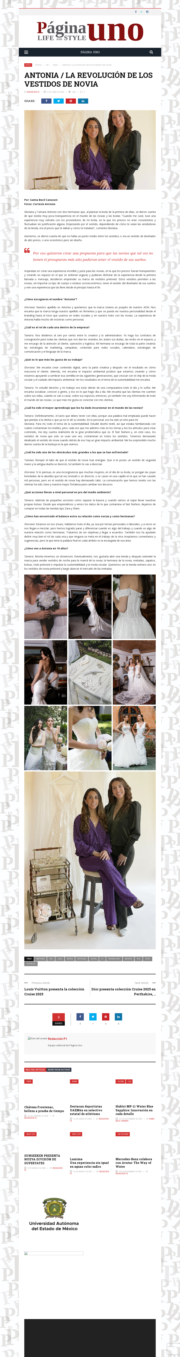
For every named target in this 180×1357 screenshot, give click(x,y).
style (147, 958)
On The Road (123, 1134)
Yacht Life (30, 1134)
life (51, 958)
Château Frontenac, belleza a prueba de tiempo (44, 1109)
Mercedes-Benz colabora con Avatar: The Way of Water (134, 1163)
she (138, 958)
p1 (102, 958)
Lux (129, 1081)
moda (70, 958)
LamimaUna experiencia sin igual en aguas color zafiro (89, 1163)
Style (28, 65)
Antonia (40, 958)
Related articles (35, 1069)
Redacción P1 (33, 92)
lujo (60, 958)
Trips (28, 1081)
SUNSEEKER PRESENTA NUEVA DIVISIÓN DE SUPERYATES (42, 1159)
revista (128, 958)
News (74, 1081)
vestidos (30, 963)
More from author (59, 1069)
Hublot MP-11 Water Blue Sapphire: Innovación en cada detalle (134, 1110)
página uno (114, 958)
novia (94, 958)
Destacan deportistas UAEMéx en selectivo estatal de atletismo (86, 1110)
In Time (121, 1081)
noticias (81, 958)
